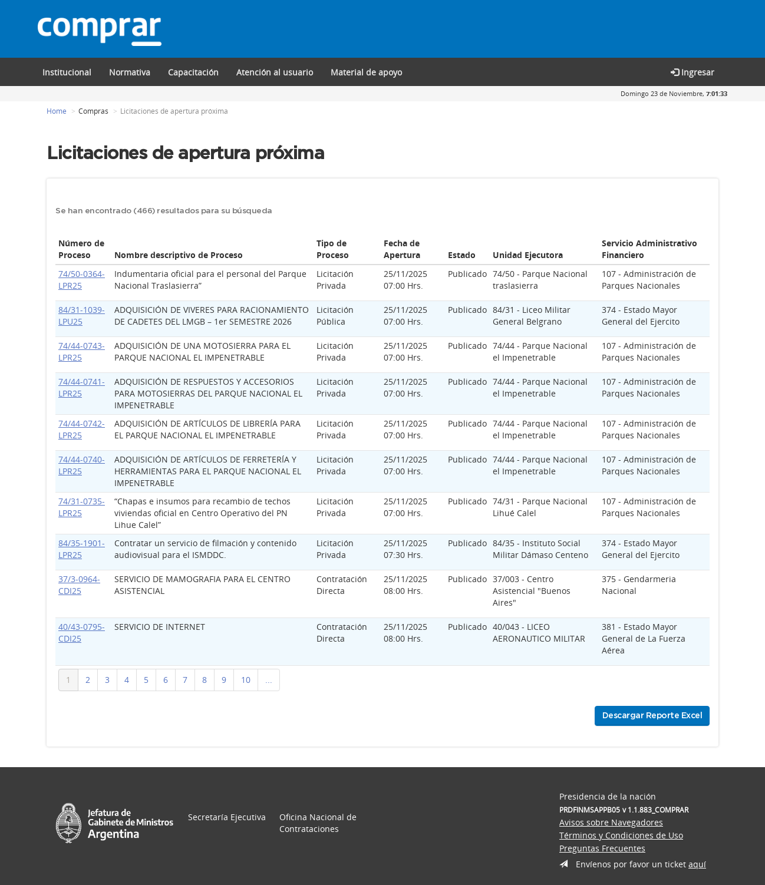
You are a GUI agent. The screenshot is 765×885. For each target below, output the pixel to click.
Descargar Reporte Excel (652, 716)
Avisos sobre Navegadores (611, 822)
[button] (193, 72)
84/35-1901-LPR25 (81, 548)
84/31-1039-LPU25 (81, 315)
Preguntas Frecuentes (602, 848)
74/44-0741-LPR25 (81, 387)
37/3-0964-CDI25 (79, 584)
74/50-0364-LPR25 (81, 279)
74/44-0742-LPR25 (81, 429)
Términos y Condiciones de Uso (621, 835)
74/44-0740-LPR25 (81, 465)
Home (57, 111)
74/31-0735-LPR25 (81, 507)
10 (245, 679)
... (268, 679)
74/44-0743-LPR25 (81, 351)
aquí (697, 864)
